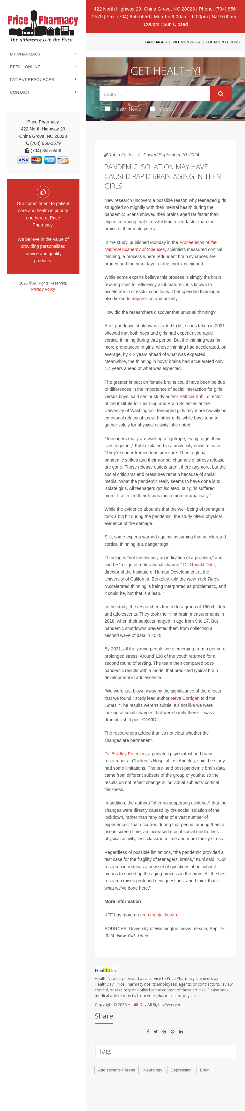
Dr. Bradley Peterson (124, 753)
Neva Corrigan (185, 698)
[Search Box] (155, 93)
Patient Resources (32, 79)
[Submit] (221, 93)
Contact (20, 92)
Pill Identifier (186, 42)
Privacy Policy (43, 289)
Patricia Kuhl (191, 396)
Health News (123, 109)
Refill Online (25, 66)
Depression (181, 1070)
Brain (205, 1070)
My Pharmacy (25, 54)
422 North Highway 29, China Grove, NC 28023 (144, 8)
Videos (162, 109)
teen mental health (158, 914)
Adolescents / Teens (116, 1070)
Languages (156, 42)
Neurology (153, 1070)
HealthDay (137, 1004)
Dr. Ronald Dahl (199, 564)
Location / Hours (223, 42)
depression (143, 298)
